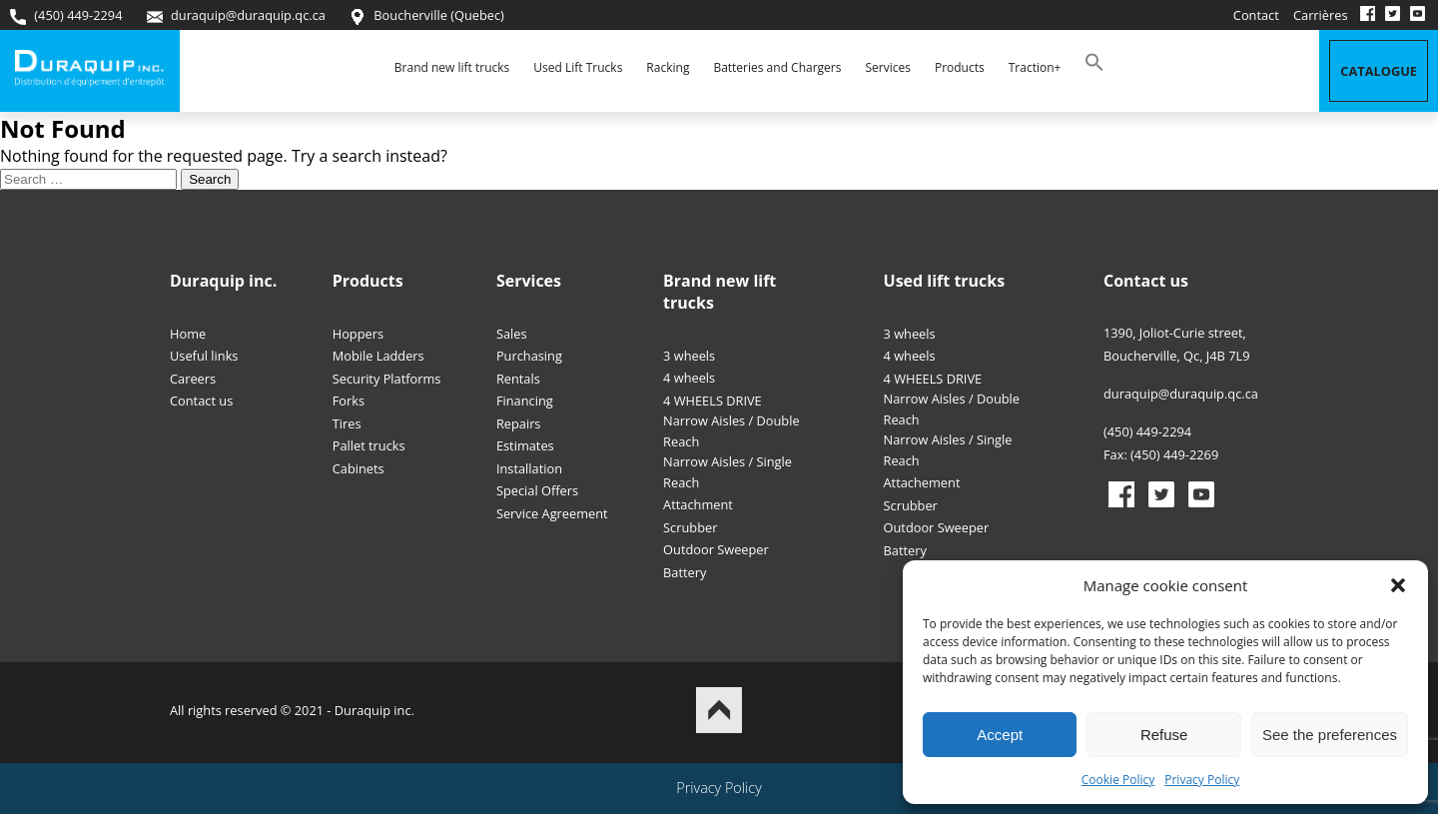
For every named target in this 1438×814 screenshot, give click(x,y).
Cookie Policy (1117, 779)
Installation (529, 468)
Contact (1256, 15)
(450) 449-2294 (66, 15)
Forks (348, 400)
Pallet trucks (369, 445)
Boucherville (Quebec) (427, 15)
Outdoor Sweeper (716, 549)
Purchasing (529, 356)
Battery (684, 572)
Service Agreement (552, 513)
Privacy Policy (1201, 779)
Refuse (1164, 734)
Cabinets (358, 468)
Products (960, 67)
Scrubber (690, 527)
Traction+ (1035, 67)
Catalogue (1378, 71)
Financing (524, 400)
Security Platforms (387, 379)
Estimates (525, 445)
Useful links (204, 356)
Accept (1000, 734)
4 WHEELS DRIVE (712, 400)
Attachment (698, 504)
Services (887, 67)
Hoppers (358, 334)
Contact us (201, 400)
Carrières (1320, 15)
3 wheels (689, 356)
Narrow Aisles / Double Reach (731, 430)
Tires (347, 423)
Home (188, 334)
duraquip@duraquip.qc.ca (236, 15)
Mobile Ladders (378, 356)
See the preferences (1329, 734)
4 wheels (689, 378)
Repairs (518, 423)
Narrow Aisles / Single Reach (727, 471)
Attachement (922, 482)
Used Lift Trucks (577, 67)
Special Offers (537, 490)
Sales (511, 334)
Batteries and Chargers (777, 67)
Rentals (518, 379)
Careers (193, 379)
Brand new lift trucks (451, 67)
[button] (1398, 585)
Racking (667, 67)
